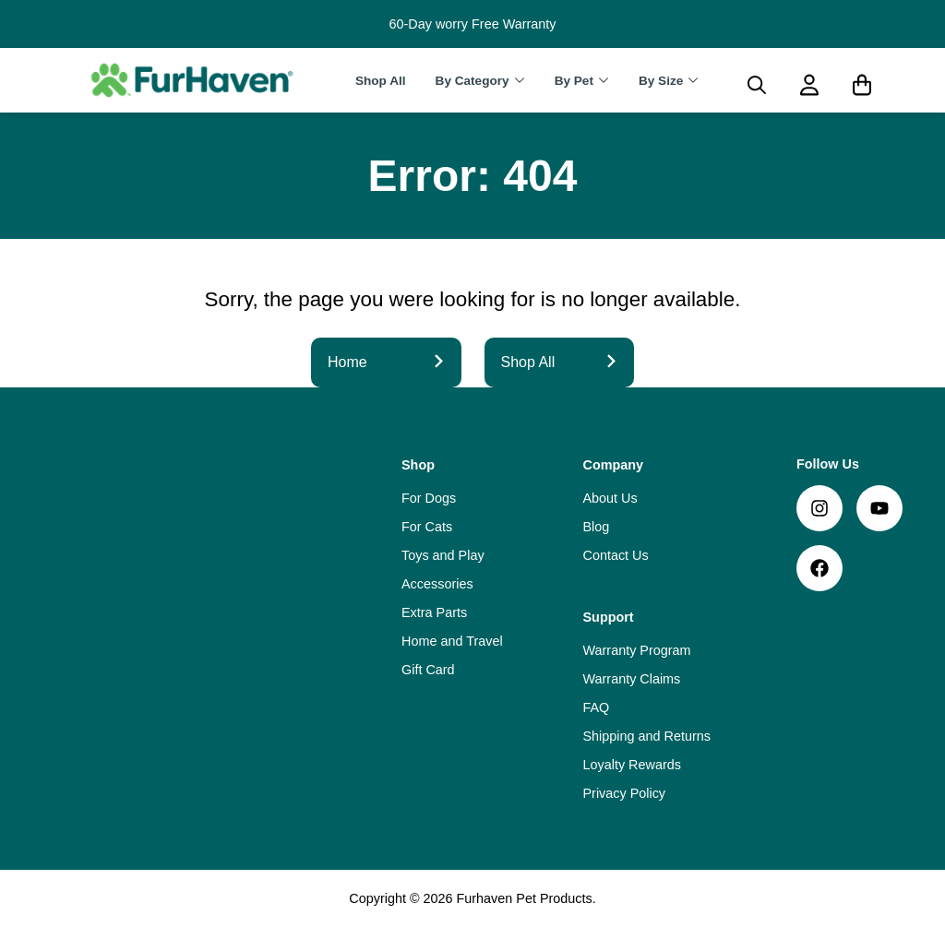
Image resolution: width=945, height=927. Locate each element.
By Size (661, 81)
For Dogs (428, 498)
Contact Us (616, 555)
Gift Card (428, 669)
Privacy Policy (624, 793)
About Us (610, 498)
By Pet (574, 81)
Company (613, 465)
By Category (472, 81)
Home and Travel (452, 641)
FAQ (596, 707)
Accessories (437, 583)
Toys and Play (442, 555)
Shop (418, 465)
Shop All (380, 81)
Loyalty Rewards (632, 764)
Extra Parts (434, 612)
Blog (596, 526)
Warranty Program (637, 650)
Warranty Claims (632, 678)
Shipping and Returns (647, 736)
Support (608, 617)
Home (386, 362)
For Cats (426, 526)
